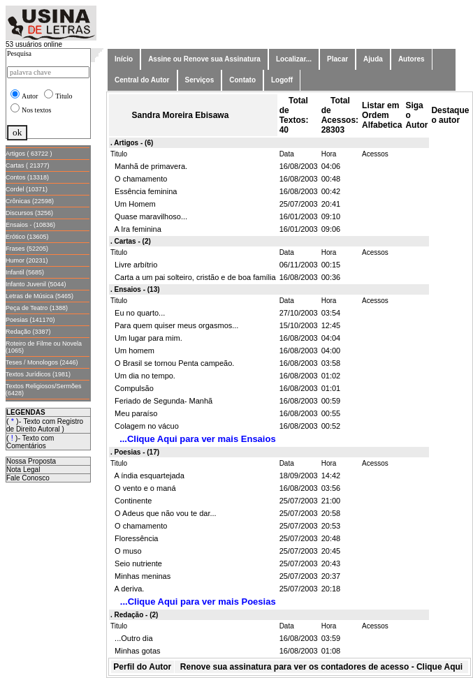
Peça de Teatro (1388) (37, 307)
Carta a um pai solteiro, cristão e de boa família (193, 277)
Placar (337, 59)
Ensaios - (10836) (30, 224)
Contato (242, 80)
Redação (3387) (28, 331)
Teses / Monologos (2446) (42, 362)
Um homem (132, 350)
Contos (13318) (27, 177)
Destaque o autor (450, 115)
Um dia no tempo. (142, 375)
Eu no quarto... (137, 313)
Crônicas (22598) (30, 201)
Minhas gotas (135, 651)
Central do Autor (142, 80)
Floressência (134, 538)
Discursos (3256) (29, 212)
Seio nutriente (136, 563)
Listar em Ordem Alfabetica (382, 115)
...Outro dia (131, 638)
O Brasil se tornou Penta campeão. (172, 363)
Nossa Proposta (31, 461)
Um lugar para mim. (146, 338)
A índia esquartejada (147, 475)
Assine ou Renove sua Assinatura (204, 59)
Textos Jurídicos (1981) (38, 374)
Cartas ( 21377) (28, 165)
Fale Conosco (28, 478)
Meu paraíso (133, 413)
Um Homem (133, 204)
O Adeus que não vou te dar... (163, 513)
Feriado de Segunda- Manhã (161, 401)
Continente (131, 500)
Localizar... (294, 59)
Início (124, 59)
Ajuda (373, 59)
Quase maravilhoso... (148, 216)
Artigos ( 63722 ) (29, 153)
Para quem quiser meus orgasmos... (174, 325)
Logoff (282, 80)
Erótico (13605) (27, 236)
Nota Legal (23, 469)
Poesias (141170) (30, 319)
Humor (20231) (27, 260)
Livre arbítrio (133, 264)
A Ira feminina (135, 229)
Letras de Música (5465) (39, 296)
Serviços (199, 80)
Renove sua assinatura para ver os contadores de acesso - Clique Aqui (321, 667)
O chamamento (138, 179)
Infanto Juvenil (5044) (36, 284)
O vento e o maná (143, 488)
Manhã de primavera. (148, 166)
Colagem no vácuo (144, 426)
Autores (411, 59)
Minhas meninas (140, 576)
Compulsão (132, 388)
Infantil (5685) (25, 272)
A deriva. (127, 588)
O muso (126, 551)
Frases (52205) (27, 248)
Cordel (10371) (27, 189)
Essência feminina (143, 191)
